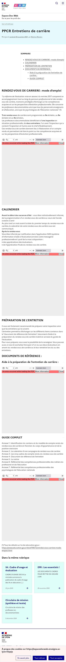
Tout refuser (40, 658)
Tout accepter (56, 658)
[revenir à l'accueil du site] (33, 15)
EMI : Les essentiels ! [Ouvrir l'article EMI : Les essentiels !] (49, 567)
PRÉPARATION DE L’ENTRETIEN (38, 66)
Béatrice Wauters (36, 37)
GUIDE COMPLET (37, 78)
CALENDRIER (30, 62)
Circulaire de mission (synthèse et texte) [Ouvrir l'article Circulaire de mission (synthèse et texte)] (16, 601)
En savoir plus (23, 658)
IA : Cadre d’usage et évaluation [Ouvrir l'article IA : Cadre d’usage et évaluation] (16, 569)
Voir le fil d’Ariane (7, 24)
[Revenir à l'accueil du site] (7, 637)
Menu (63, 3)
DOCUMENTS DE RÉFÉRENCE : (38, 69)
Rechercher (56, 3)
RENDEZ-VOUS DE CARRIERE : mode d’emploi (44, 59)
